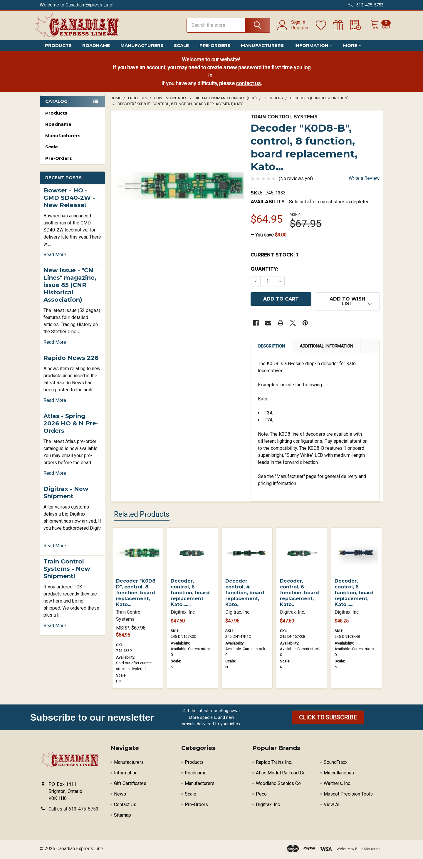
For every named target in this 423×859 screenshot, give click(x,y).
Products (58, 50)
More (352, 50)
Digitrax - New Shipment (65, 498)
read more (54, 260)
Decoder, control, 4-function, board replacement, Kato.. (244, 594)
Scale (181, 50)
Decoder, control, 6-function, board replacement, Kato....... (190, 594)
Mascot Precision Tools (348, 795)
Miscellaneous (339, 774)
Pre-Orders (214, 50)
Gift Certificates (130, 785)
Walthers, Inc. (337, 785)
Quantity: (264, 274)
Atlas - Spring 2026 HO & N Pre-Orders (70, 428)
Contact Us (125, 806)
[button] (328, 719)
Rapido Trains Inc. (274, 764)
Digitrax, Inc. (268, 806)
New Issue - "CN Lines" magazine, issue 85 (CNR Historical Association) (69, 290)
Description (271, 347)
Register (293, 31)
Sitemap (122, 817)
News (120, 795)
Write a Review (364, 183)
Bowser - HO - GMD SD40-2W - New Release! (69, 203)
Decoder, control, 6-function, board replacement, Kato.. (299, 594)
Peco (261, 795)
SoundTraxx (336, 764)
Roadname (96, 50)
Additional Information (326, 347)
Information (313, 50)
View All (332, 806)
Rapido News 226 (70, 363)
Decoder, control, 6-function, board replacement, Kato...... (354, 594)
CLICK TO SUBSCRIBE (328, 719)
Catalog (56, 106)
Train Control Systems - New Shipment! (66, 574)
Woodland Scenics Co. (279, 785)
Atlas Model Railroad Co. (281, 774)
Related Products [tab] (141, 516)
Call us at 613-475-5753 (73, 810)
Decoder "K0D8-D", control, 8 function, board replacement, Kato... (136, 594)
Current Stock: (274, 260)
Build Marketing (367, 851)
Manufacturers (141, 50)
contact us (248, 88)
